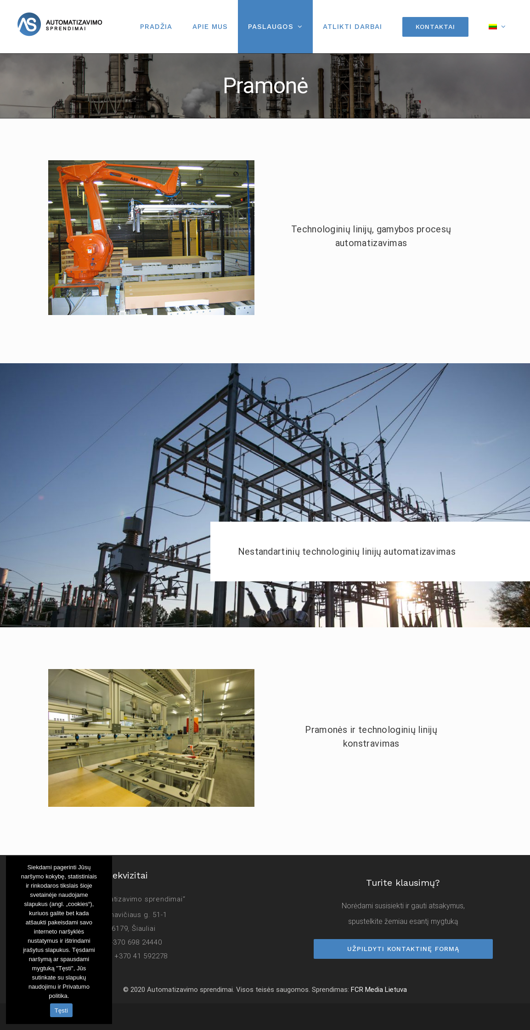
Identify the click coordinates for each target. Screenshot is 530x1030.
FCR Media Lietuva (379, 989)
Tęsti (61, 1010)
